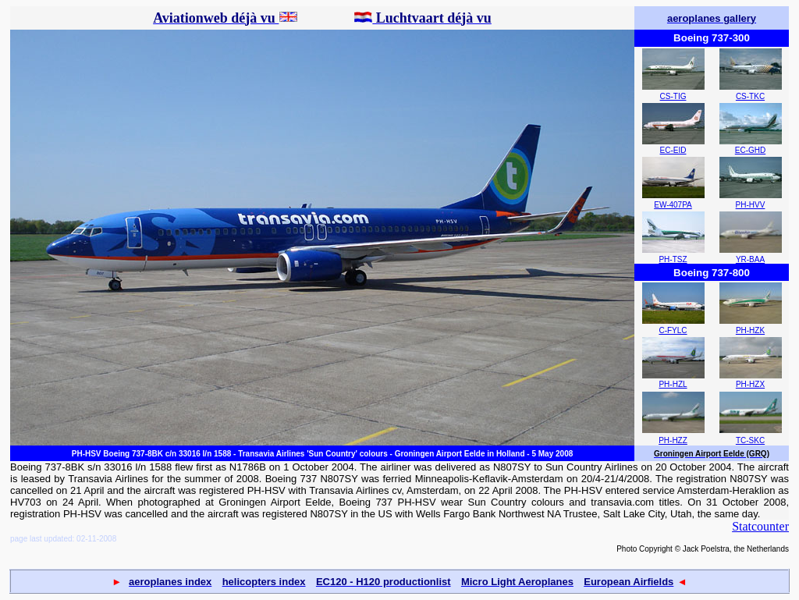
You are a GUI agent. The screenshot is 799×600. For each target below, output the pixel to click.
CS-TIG (673, 96)
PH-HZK (750, 330)
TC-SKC (750, 440)
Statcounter (760, 526)
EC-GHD (750, 150)
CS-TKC (750, 96)
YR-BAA (750, 259)
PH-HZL (673, 384)
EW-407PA (673, 205)
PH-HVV (750, 205)
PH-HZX (750, 384)
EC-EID (673, 150)
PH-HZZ (673, 440)
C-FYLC (673, 330)
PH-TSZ (673, 259)
